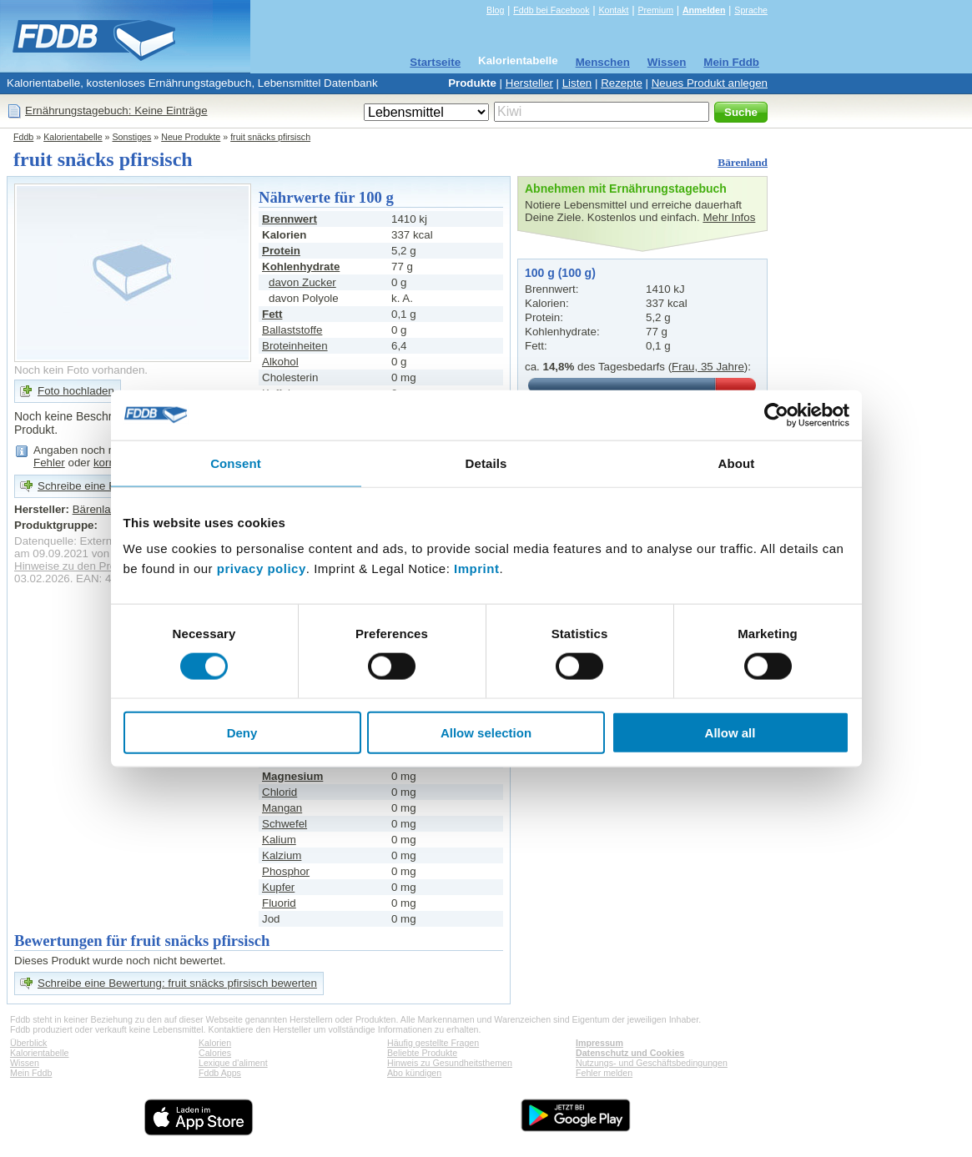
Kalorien (215, 1043)
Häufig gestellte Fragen (433, 1043)
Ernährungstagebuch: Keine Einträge (116, 110)
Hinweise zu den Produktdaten (89, 566)
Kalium (279, 839)
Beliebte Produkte (422, 1053)
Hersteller (529, 83)
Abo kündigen (414, 1073)
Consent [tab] (235, 462)
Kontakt (613, 10)
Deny (242, 733)
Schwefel (284, 823)
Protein (281, 250)
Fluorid (279, 903)
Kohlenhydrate (301, 266)
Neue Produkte (190, 137)
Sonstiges (132, 137)
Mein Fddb (731, 62)
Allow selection (486, 733)
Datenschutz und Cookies (630, 1053)
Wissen (667, 62)
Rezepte (621, 83)
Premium (655, 10)
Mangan (282, 808)
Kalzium (281, 855)
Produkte (472, 83)
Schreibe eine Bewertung (100, 486)
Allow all (730, 733)
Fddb (23, 137)
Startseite (435, 62)
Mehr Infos (729, 217)
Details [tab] (486, 462)
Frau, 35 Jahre (708, 366)
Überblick (28, 1043)
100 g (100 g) (560, 272)
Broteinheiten (295, 346)
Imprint (476, 568)
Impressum (599, 1043)
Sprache (751, 10)
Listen (577, 83)
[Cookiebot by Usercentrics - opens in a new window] (776, 414)
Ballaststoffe (292, 330)
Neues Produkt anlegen (710, 83)
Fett (272, 314)
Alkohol (280, 361)
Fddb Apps (220, 1073)
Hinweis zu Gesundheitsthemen (449, 1063)
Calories (215, 1053)
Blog (495, 10)
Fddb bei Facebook (551, 10)
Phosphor (286, 871)
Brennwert (289, 219)
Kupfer (278, 887)
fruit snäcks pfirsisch (270, 137)
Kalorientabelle (518, 60)
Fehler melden (604, 1073)
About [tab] (736, 462)
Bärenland (743, 162)
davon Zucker (302, 282)
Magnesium (292, 776)
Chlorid (279, 792)
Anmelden (704, 10)
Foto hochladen (76, 391)
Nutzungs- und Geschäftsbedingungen (652, 1063)
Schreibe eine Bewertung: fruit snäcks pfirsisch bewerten (177, 983)
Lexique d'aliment (233, 1063)
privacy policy (261, 568)
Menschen (603, 62)
